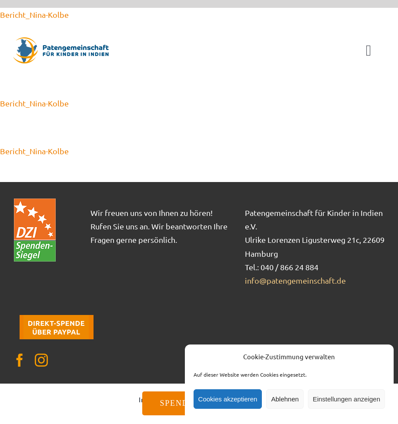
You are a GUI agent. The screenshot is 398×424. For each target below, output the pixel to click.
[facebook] (19, 360)
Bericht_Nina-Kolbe (34, 14)
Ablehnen (284, 399)
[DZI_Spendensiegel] (35, 201)
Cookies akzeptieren (228, 399)
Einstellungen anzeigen (346, 399)
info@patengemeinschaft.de (295, 280)
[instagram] (41, 360)
